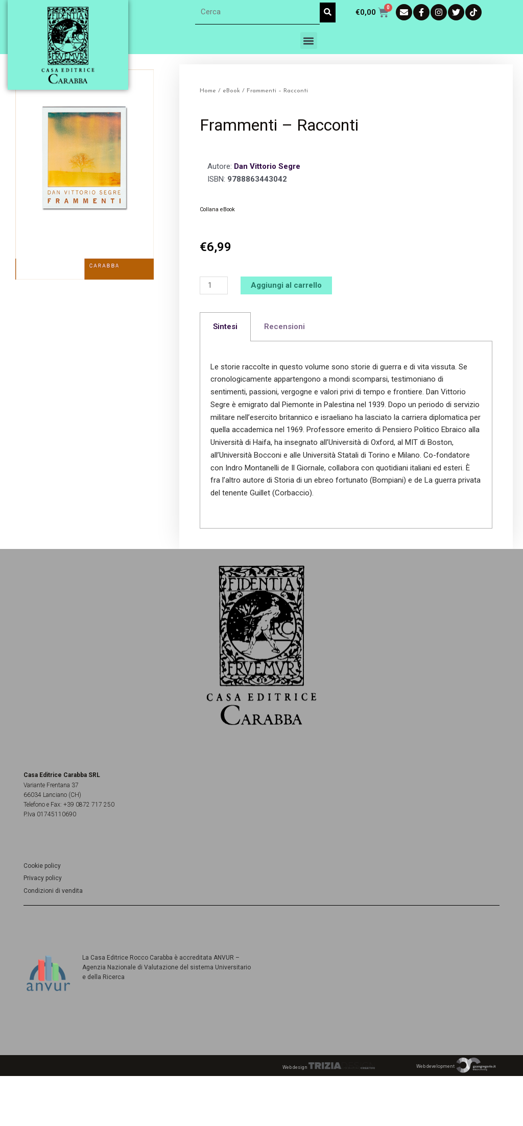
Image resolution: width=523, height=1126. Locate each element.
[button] (308, 40)
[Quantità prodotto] (213, 285)
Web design (328, 1067)
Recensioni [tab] (284, 326)
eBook (231, 91)
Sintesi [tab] (225, 326)
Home (208, 91)
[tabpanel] (346, 435)
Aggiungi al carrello (286, 285)
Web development (456, 1066)
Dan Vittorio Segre (267, 166)
